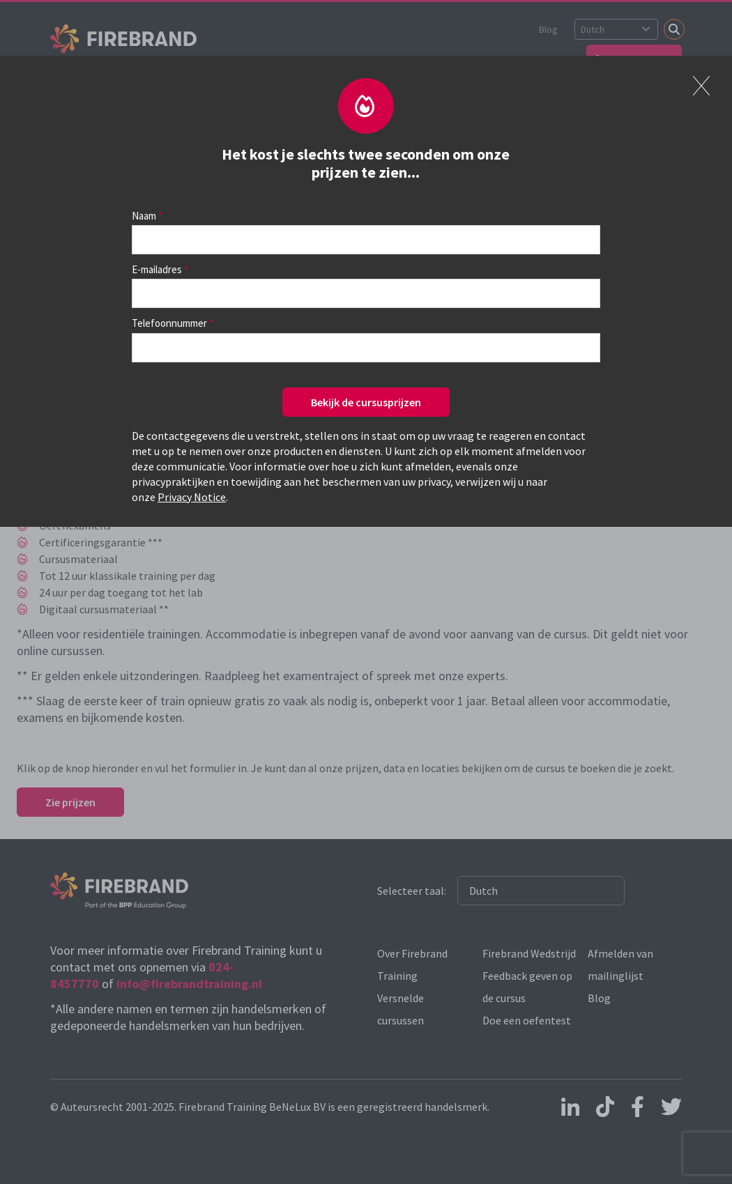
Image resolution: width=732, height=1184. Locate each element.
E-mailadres (157, 269)
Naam (144, 215)
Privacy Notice (192, 497)
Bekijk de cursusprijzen (366, 402)
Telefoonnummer (169, 323)
